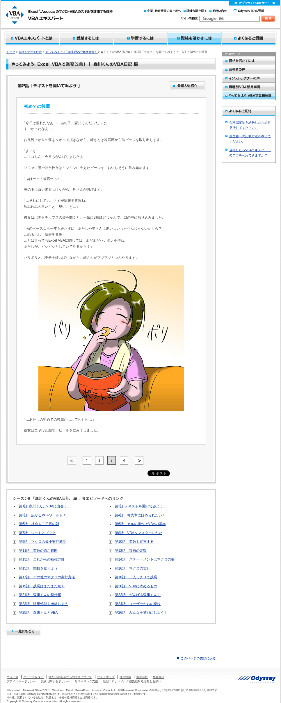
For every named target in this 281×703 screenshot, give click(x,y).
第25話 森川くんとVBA (38, 613)
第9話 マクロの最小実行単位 (42, 542)
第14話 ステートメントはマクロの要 (145, 559)
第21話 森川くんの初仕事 (40, 595)
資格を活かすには (30, 51)
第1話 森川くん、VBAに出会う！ (45, 506)
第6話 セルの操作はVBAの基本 (140, 524)
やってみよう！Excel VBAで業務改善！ (71, 51)
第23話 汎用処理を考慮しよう (43, 604)
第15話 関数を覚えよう (38, 568)
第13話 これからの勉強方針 (42, 559)
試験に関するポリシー (55, 681)
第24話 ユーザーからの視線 (138, 604)
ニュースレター (33, 677)
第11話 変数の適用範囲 (38, 551)
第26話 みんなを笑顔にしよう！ (141, 613)
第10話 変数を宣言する (134, 542)
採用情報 (125, 677)
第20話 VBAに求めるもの (136, 586)
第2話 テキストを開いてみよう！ (141, 506)
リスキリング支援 (86, 681)
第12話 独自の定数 (131, 551)
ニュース (12, 677)
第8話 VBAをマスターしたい (138, 533)
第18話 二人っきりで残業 (136, 577)
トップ (10, 51)
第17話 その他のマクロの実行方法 (47, 577)
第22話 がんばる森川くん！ (138, 595)
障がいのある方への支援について (70, 677)
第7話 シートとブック (37, 533)
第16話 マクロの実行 (132, 568)
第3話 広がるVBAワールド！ (42, 515)
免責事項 (158, 677)
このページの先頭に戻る (198, 658)
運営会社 (142, 677)
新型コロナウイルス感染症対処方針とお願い (132, 681)
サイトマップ (106, 677)
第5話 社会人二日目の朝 (39, 524)
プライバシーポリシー (21, 681)
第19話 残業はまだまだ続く (42, 586)
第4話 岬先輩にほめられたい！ (140, 515)
